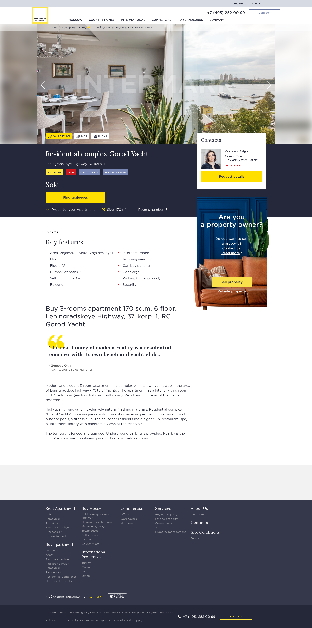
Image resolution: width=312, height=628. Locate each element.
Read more (230, 253)
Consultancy (163, 523)
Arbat (50, 514)
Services (163, 508)
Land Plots (89, 539)
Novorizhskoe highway (97, 521)
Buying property (166, 514)
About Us (199, 508)
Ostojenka (52, 550)
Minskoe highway (93, 526)
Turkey (86, 562)
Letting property (166, 518)
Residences (53, 572)
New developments (59, 581)
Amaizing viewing (115, 172)
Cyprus (86, 567)
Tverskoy (52, 523)
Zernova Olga (236, 151)
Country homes (102, 20)
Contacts (257, 3)
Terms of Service (122, 620)
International (133, 20)
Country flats (90, 543)
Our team (197, 514)
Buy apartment (59, 544)
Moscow (75, 20)
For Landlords (190, 20)
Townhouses (90, 530)
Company (216, 20)
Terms (195, 538)
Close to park (89, 172)
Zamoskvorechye (57, 527)
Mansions (126, 523)
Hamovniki (53, 518)
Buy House (91, 508)
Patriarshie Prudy (57, 563)
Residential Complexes (61, 576)
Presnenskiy (54, 531)
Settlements (90, 535)
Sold (71, 172)
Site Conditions (205, 532)
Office (124, 514)
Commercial (161, 20)
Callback (236, 616)
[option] (156, 84)
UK (84, 571)
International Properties (94, 554)
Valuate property (231, 291)
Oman (86, 575)
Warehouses (128, 518)
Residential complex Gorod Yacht (97, 153)
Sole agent (54, 172)
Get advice (233, 165)
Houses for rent (56, 536)
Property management (170, 531)
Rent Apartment (60, 508)
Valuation (161, 527)
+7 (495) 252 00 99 (226, 12)
